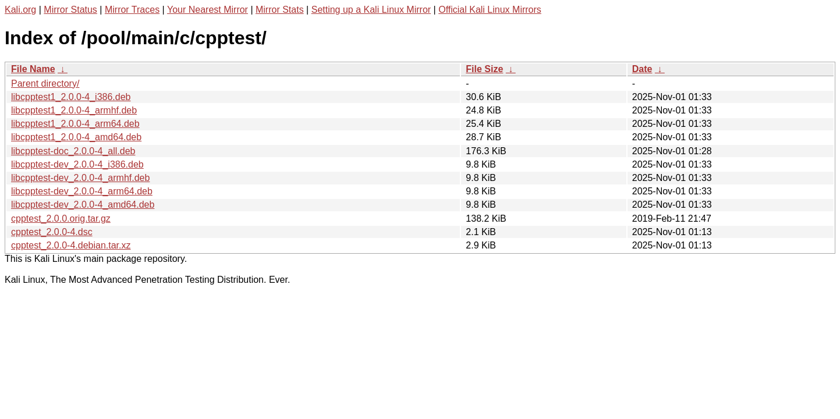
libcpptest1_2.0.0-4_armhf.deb (74, 110)
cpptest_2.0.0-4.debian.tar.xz (70, 245)
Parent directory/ (45, 83)
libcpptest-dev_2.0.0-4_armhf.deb (80, 178)
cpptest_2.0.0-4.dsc (52, 232)
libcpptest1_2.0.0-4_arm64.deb (75, 124)
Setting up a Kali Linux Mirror (371, 10)
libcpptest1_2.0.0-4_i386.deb (71, 97)
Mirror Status (70, 10)
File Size (484, 69)
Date (642, 69)
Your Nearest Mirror (207, 10)
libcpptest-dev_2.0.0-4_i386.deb (77, 164)
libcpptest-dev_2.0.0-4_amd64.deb (82, 205)
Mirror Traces (132, 10)
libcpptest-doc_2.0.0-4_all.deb (73, 151)
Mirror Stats (280, 10)
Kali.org (20, 10)
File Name (33, 69)
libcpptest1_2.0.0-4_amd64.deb (76, 137)
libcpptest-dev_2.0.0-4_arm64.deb (82, 191)
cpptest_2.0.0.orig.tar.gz (61, 218)
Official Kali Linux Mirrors (489, 10)
